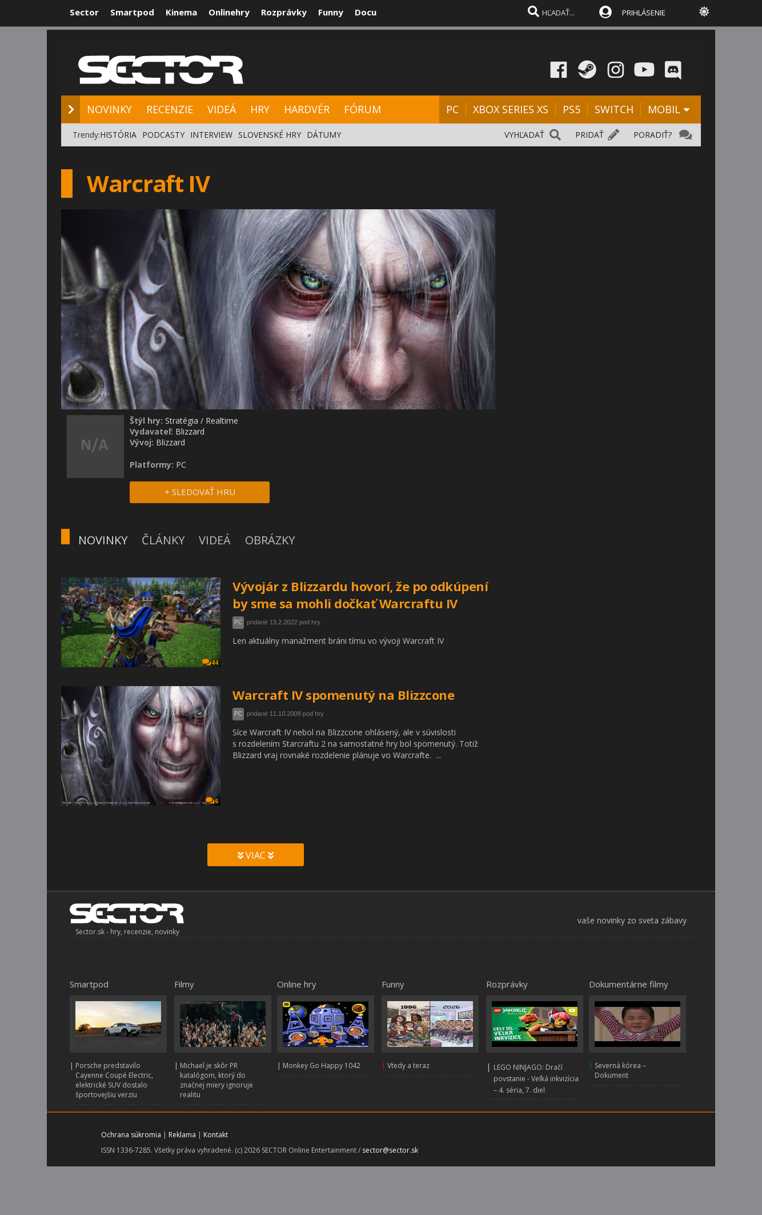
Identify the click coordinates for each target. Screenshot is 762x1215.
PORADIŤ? (652, 134)
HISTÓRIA (118, 134)
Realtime (222, 420)
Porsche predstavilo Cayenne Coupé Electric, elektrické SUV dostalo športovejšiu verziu (114, 1080)
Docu (365, 12)
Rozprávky (284, 12)
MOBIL (664, 109)
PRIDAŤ (589, 134)
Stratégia (181, 420)
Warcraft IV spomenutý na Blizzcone (343, 694)
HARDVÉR (307, 109)
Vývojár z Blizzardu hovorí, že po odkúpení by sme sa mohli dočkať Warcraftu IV (360, 594)
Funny (330, 12)
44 (210, 662)
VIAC (256, 855)
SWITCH (614, 109)
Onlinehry (229, 12)
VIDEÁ (221, 109)
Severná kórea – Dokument (620, 1070)
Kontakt (215, 1135)
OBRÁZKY (270, 540)
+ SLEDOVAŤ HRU (200, 491)
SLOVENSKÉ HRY (269, 134)
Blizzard (189, 431)
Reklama (182, 1135)
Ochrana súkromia (131, 1135)
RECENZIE (169, 109)
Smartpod (132, 12)
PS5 (571, 109)
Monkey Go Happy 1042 (321, 1065)
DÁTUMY (324, 134)
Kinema (181, 12)
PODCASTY (163, 134)
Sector (84, 12)
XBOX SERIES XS (510, 109)
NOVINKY (109, 109)
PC (452, 109)
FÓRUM (362, 109)
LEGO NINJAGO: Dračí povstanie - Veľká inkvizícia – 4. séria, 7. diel (536, 1078)
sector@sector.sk (390, 1150)
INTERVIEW (211, 134)
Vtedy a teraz (408, 1065)
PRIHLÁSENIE (643, 12)
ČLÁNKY (163, 540)
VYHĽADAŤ (524, 134)
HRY (260, 109)
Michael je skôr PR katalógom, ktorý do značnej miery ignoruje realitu (216, 1080)
